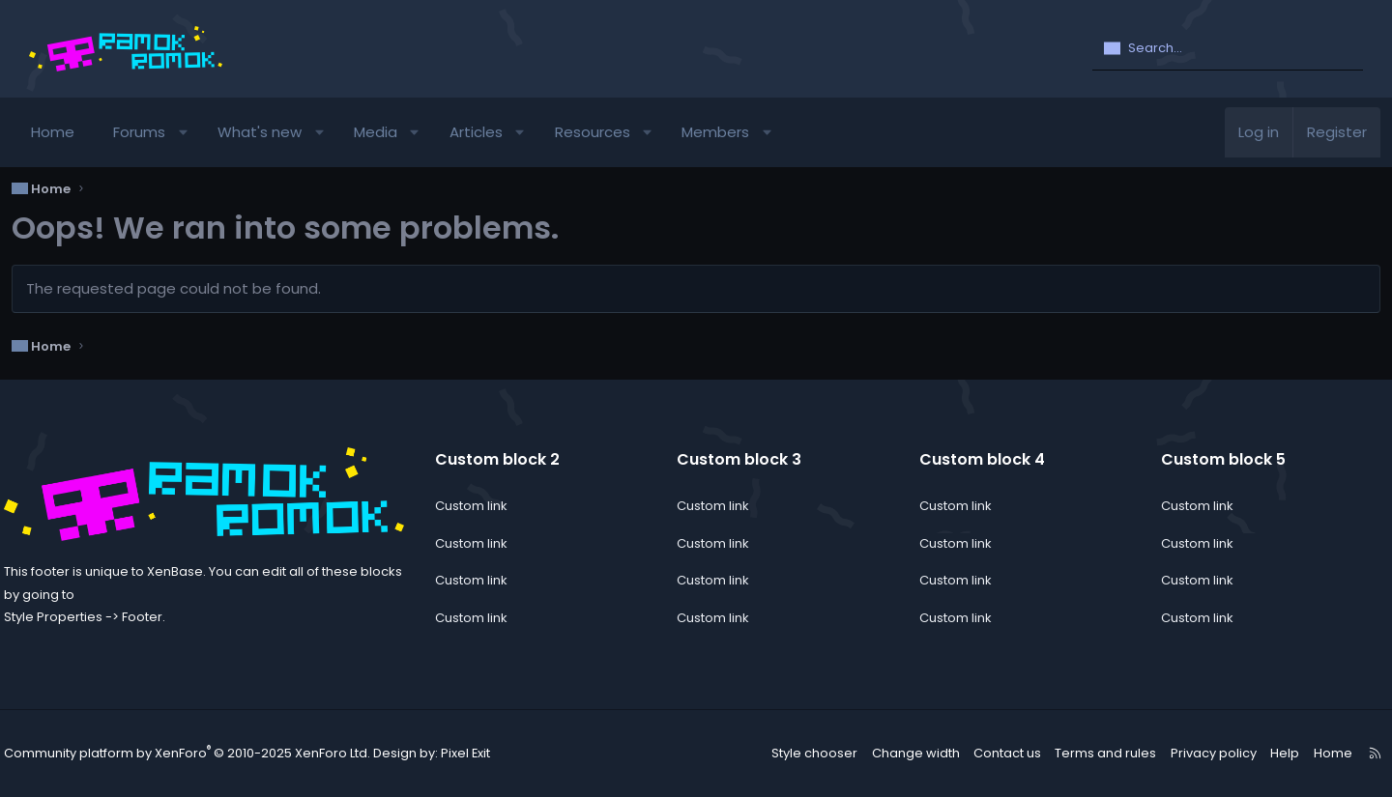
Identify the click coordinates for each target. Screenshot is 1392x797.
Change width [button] (907, 753)
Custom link (483, 506)
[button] (201, 132)
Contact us (997, 753)
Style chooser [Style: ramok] (812, 753)
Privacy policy (1193, 753)
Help (1260, 753)
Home (70, 132)
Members (733, 132)
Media (393, 132)
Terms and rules (1092, 753)
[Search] (1227, 49)
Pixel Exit (471, 754)
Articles (492, 132)
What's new (277, 132)
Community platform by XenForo (208, 754)
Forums (156, 132)
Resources (609, 132)
